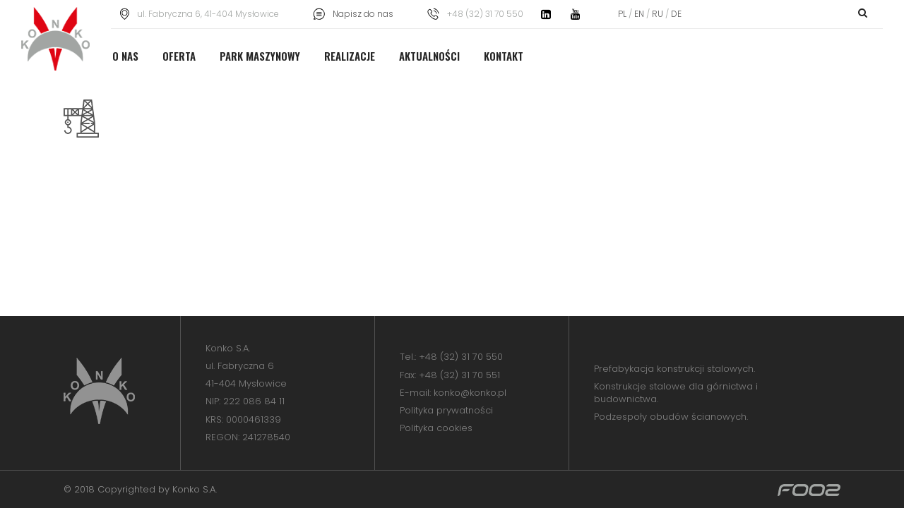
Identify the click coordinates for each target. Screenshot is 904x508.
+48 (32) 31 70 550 (461, 356)
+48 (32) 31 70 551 (459, 375)
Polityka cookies (436, 428)
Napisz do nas (363, 14)
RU (657, 14)
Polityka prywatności (446, 410)
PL (623, 14)
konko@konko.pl (470, 392)
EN (639, 14)
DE (675, 14)
